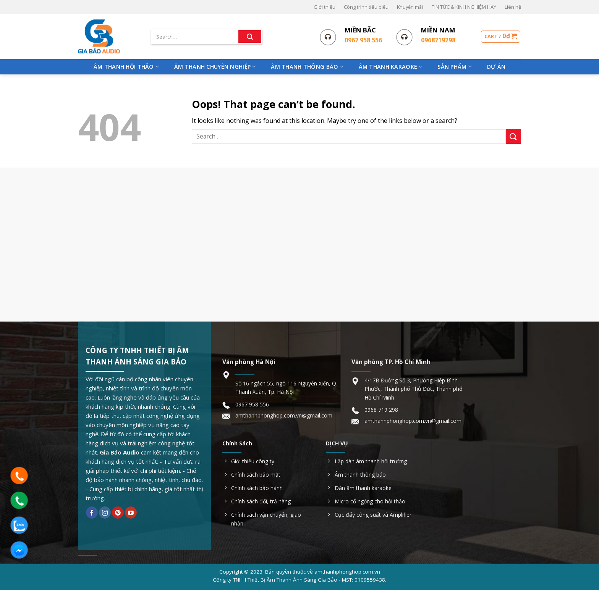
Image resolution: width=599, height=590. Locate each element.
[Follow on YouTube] (131, 512)
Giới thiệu (324, 6)
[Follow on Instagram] (105, 512)
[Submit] (249, 36)
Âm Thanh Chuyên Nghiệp (215, 67)
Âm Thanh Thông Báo (307, 67)
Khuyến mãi (410, 6)
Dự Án (496, 66)
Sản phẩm (454, 67)
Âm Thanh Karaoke (391, 67)
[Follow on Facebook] (92, 512)
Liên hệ (513, 6)
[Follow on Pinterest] (118, 512)
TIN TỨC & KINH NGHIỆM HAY (464, 6)
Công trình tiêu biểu (366, 6)
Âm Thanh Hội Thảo (126, 67)
